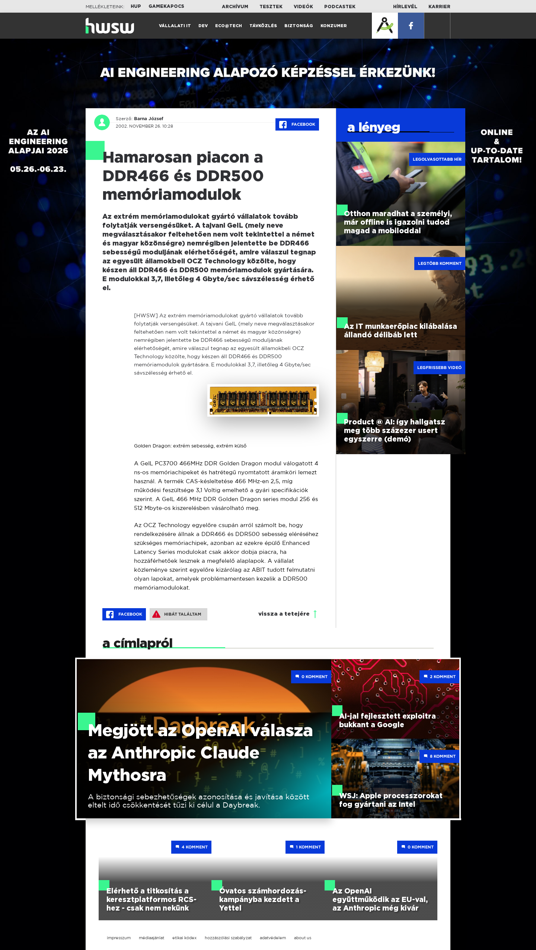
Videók (303, 6)
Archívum (235, 6)
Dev (203, 26)
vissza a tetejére (284, 614)
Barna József (148, 119)
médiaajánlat (151, 937)
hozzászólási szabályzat (228, 937)
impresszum (119, 937)
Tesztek (271, 6)
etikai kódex (184, 937)
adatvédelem (273, 937)
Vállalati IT (175, 26)
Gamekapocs (166, 6)
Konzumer (333, 26)
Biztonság (298, 26)
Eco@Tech (228, 26)
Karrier (439, 6)
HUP (136, 6)
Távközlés (263, 26)
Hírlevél (405, 6)
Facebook (297, 124)
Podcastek (339, 6)
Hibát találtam (176, 614)
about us (302, 937)
